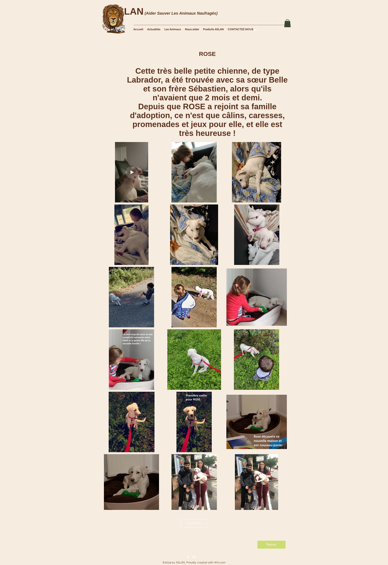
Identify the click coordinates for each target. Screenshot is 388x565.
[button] (287, 23)
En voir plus (194, 523)
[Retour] (271, 545)
